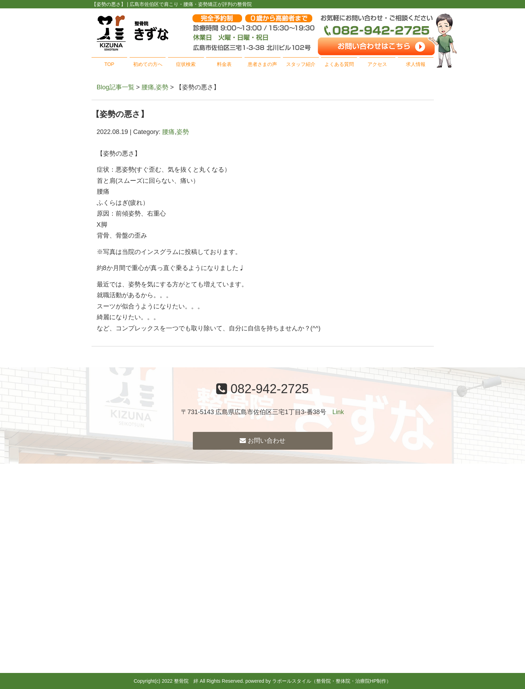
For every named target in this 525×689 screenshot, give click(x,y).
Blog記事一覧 (115, 87)
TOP (109, 64)
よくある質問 (339, 64)
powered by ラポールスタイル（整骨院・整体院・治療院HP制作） (319, 681)
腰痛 (147, 87)
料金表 (224, 64)
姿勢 (162, 87)
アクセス (377, 64)
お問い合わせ (262, 440)
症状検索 (186, 64)
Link (338, 412)
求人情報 (415, 64)
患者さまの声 (262, 64)
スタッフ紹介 (300, 64)
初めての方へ (147, 64)
